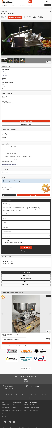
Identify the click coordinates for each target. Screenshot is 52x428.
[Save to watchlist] (48, 12)
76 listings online (6, 189)
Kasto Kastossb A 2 (35, 398)
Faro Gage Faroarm (15, 394)
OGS (3, 80)
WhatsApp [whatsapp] (33, 195)
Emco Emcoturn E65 (23, 398)
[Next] (50, 41)
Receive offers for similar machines (14, 242)
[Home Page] (1, 7)
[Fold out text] (26, 348)
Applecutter (5, 71)
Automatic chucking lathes (41, 394)
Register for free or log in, (14, 181)
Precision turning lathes (27, 394)
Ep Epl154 (7, 394)
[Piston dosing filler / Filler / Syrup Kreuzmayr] (26, 314)
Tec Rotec (15, 398)
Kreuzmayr (5, 75)
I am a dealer (8, 240)
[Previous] (2, 41)
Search (47, 5)
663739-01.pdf (6, 172)
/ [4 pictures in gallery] (49, 62)
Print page (26, 275)
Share (26, 281)
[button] (50, 1)
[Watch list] (46, 1)
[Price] (46, 339)
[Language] (48, 1)
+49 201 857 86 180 (10, 386)
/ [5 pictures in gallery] (49, 331)
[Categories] (5, 5)
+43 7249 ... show (8, 261)
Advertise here (26, 368)
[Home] (8, 7)
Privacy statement (26, 251)
